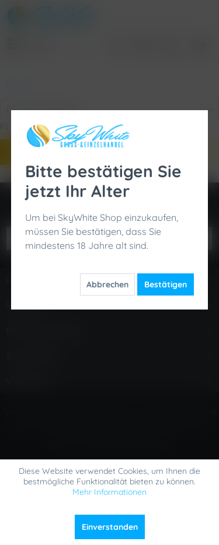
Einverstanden (110, 527)
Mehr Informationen (109, 492)
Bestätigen (165, 284)
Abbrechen (107, 284)
